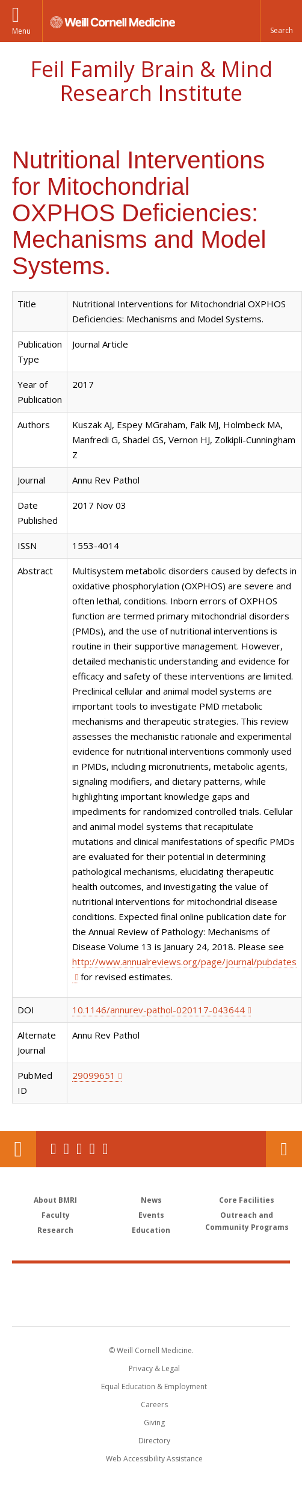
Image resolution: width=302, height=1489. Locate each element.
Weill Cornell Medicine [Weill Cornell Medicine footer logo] (151, 1281)
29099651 (94, 1075)
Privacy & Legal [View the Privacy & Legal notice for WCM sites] (154, 1368)
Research (55, 1230)
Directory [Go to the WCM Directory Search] (154, 1440)
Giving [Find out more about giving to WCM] (154, 1422)
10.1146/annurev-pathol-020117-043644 (158, 1010)
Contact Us (284, 1149)
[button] (281, 21)
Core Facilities (246, 1200)
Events (151, 1215)
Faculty (56, 1215)
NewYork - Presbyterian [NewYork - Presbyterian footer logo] (151, 1307)
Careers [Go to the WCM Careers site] (154, 1404)
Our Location (18, 1149)
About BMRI (55, 1200)
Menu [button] (21, 31)
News (151, 1200)
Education (151, 1230)
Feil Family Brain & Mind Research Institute (151, 81)
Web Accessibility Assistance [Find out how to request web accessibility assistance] (154, 1459)
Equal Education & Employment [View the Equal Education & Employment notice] (154, 1386)
